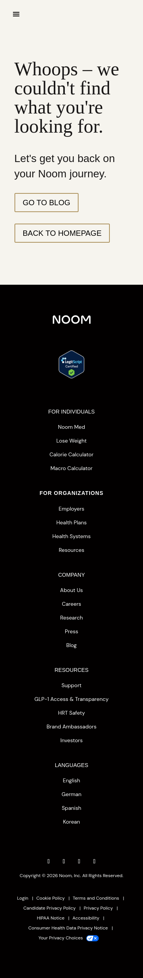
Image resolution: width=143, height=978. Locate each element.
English (71, 780)
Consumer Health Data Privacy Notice (68, 928)
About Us (71, 590)
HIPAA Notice (50, 918)
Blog (71, 645)
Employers (71, 508)
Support (71, 685)
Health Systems (71, 536)
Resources (71, 550)
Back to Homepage (62, 233)
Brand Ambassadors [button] (71, 726)
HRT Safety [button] (71, 712)
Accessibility (85, 918)
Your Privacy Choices (69, 938)
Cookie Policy (50, 898)
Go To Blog (47, 202)
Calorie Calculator (71, 454)
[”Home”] (72, 26)
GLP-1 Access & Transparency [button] (71, 699)
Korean (71, 821)
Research (71, 617)
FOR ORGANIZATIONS (72, 493)
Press (71, 631)
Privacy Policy (98, 908)
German (72, 794)
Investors (71, 740)
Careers (71, 603)
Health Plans (71, 522)
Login (22, 898)
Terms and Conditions (96, 898)
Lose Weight (71, 440)
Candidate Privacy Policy (49, 908)
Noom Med (71, 426)
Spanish (71, 807)
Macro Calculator (71, 468)
